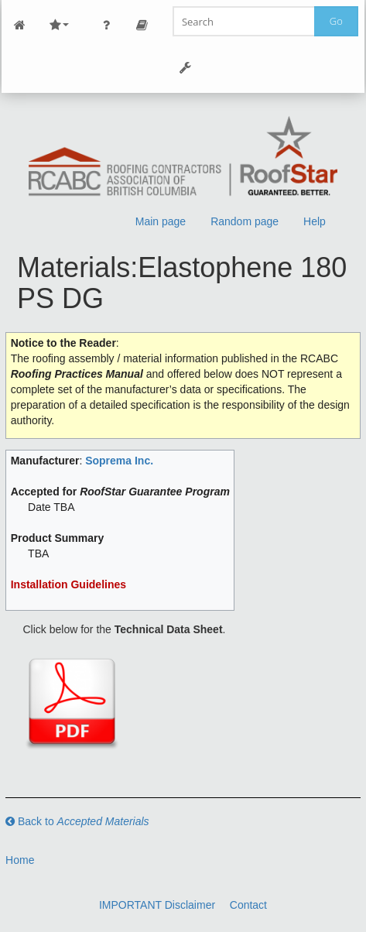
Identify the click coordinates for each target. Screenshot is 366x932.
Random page (244, 221)
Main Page (19, 25)
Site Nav (59, 25)
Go (336, 21)
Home (19, 860)
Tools (185, 67)
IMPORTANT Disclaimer (157, 905)
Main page (160, 221)
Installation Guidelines (68, 584)
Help (314, 221)
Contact (248, 905)
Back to (77, 821)
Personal (106, 25)
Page (141, 25)
